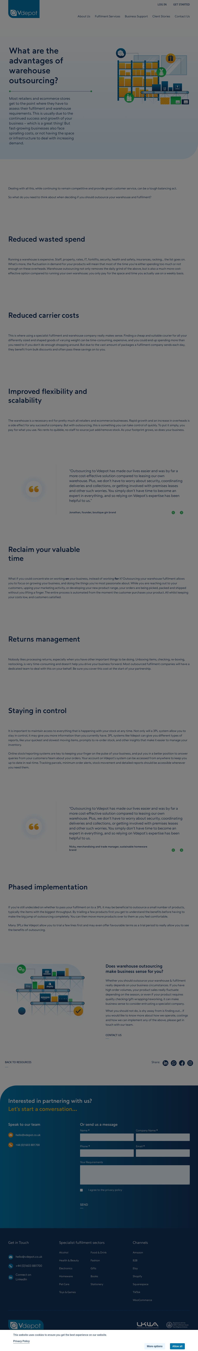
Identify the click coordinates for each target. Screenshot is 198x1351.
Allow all (177, 1346)
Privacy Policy (21, 1341)
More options (155, 1346)
